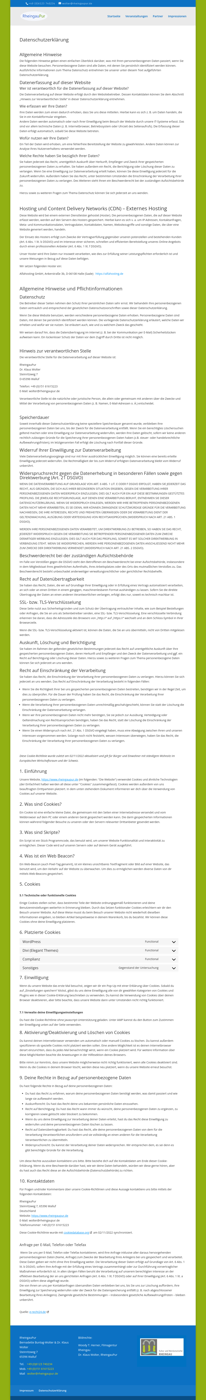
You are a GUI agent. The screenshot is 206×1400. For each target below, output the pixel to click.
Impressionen (177, 16)
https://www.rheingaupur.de (59, 779)
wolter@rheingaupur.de (42, 1373)
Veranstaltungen (136, 16)
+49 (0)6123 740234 (42, 3)
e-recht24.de (37, 1312)
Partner (158, 16)
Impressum (27, 1390)
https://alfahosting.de (109, 274)
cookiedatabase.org (76, 1232)
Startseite (113, 16)
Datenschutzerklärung (52, 1390)
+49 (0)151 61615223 (40, 1369)
